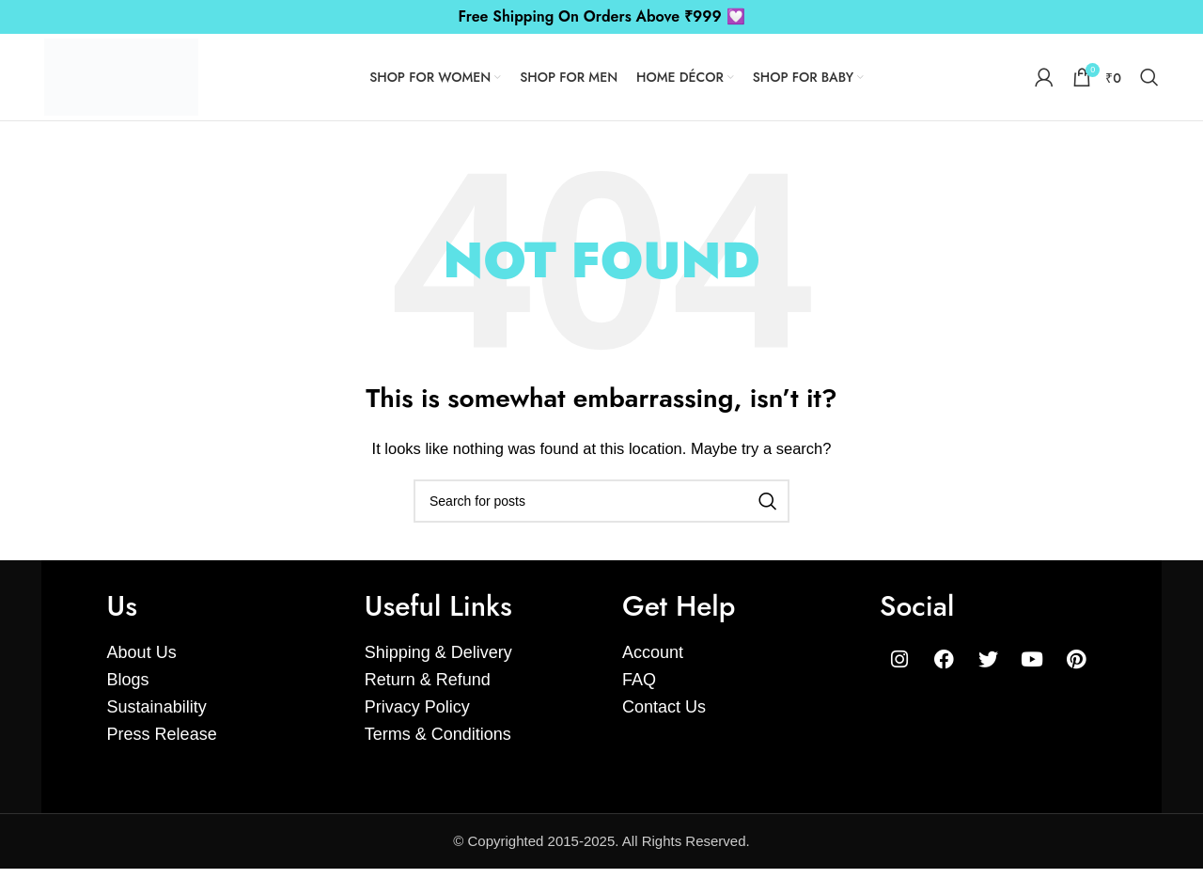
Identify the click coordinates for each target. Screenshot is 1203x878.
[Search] (1149, 82)
